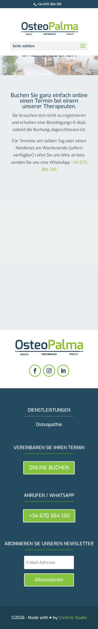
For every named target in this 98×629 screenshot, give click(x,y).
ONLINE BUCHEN (49, 467)
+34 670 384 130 (49, 4)
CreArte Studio (73, 617)
